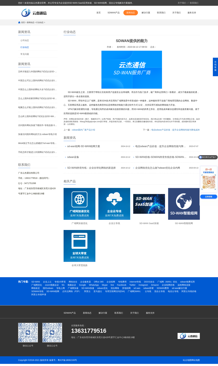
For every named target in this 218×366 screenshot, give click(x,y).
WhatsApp (94, 287)
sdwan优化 (102, 290)
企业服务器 (85, 284)
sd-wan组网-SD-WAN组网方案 (83, 146)
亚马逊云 (98, 293)
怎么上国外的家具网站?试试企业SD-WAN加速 (38, 98)
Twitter (132, 287)
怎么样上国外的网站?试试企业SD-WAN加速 (38, 116)
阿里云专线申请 (38, 296)
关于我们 (182, 3)
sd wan (137, 290)
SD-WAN (35, 284)
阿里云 (87, 293)
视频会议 (72, 287)
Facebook (121, 287)
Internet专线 (135, 284)
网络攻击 (73, 284)
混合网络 (115, 290)
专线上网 (60, 290)
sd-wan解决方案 (179, 290)
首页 (98, 12)
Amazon (155, 287)
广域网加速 (73, 290)
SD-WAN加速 (87, 290)
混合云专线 (159, 293)
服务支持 (192, 12)
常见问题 (24, 54)
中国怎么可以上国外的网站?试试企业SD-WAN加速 (38, 80)
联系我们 (194, 3)
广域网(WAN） (135, 293)
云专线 (148, 293)
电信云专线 (173, 293)
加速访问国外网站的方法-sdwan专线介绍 (37, 134)
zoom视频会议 (52, 287)
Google (82, 287)
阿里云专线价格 (189, 293)
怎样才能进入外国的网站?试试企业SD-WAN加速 (38, 71)
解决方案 (146, 12)
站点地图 (187, 362)
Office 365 (99, 284)
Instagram (143, 287)
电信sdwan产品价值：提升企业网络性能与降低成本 (175, 130)
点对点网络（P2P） (71, 293)
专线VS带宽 (60, 284)
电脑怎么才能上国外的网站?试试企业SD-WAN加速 (38, 107)
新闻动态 (130, 12)
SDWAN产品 (113, 12)
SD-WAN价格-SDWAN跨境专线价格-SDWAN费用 (161, 157)
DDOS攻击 (149, 284)
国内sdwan (48, 290)
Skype (105, 287)
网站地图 (195, 362)
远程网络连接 (184, 287)
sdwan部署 (148, 290)
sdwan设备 (73, 157)
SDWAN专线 (37, 293)
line (112, 287)
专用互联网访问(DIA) (115, 293)
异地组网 (126, 290)
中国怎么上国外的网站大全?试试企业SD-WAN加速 (38, 89)
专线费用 (122, 284)
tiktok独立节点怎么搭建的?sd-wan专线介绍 (38, 143)
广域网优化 (36, 287)
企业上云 (47, 284)
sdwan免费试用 (187, 284)
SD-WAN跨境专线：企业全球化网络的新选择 (91, 168)
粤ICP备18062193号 (67, 362)
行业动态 (39, 22)
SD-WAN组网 (52, 293)
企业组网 (111, 284)
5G (63, 287)
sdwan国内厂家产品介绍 (83, 130)
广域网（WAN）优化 (167, 284)
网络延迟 (35, 290)
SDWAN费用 (163, 290)
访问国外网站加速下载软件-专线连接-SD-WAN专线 (38, 125)
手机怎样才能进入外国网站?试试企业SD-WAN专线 (38, 152)
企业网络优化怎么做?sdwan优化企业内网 (157, 168)
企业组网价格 (168, 287)
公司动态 (24, 40)
